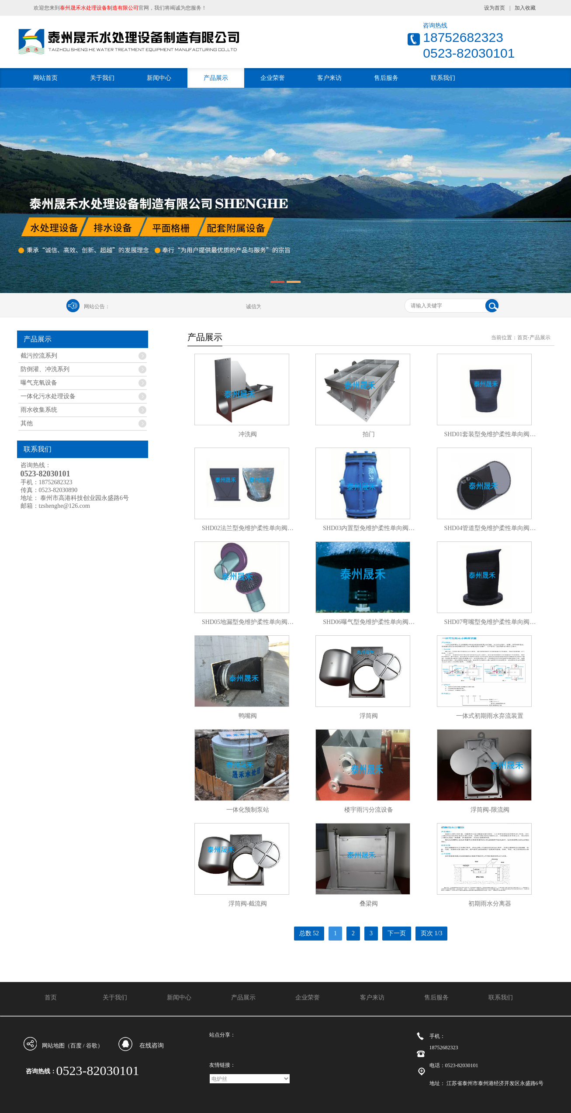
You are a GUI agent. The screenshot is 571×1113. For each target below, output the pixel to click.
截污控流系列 (39, 355)
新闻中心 (159, 78)
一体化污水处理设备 (48, 396)
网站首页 (45, 78)
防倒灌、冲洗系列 (45, 369)
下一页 (397, 933)
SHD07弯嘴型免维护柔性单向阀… (490, 622)
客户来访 (329, 78)
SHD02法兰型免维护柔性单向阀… (248, 528)
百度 (76, 1045)
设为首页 (494, 8)
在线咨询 (151, 1045)
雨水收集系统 (39, 410)
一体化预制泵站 (247, 809)
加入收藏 (525, 8)
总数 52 (309, 933)
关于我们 (102, 78)
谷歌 (91, 1045)
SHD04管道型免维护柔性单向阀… (490, 528)
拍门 (369, 434)
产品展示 (216, 78)
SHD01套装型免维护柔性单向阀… (490, 434)
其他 (27, 423)
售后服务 (386, 78)
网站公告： (97, 306)
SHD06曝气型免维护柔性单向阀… (369, 622)
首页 (522, 337)
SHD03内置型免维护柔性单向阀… (369, 528)
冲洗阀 (248, 434)
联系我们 (443, 78)
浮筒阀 (369, 716)
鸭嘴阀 (248, 716)
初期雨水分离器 (489, 903)
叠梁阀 (369, 903)
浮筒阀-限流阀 (490, 809)
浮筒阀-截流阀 (247, 903)
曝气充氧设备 (39, 382)
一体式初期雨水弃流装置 (489, 716)
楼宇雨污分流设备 (368, 809)
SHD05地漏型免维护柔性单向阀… (248, 622)
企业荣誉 (272, 78)
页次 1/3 (431, 933)
